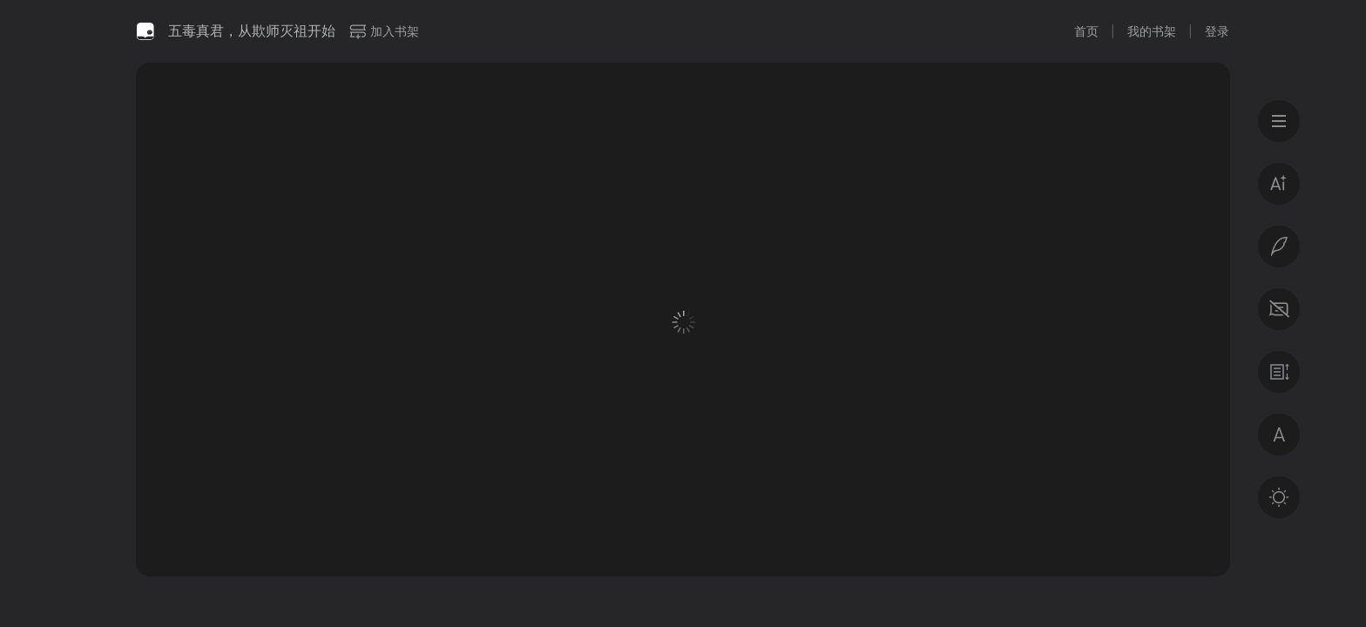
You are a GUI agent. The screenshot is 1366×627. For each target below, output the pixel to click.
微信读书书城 (145, 31)
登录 (1217, 31)
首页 (1086, 31)
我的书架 (1151, 31)
